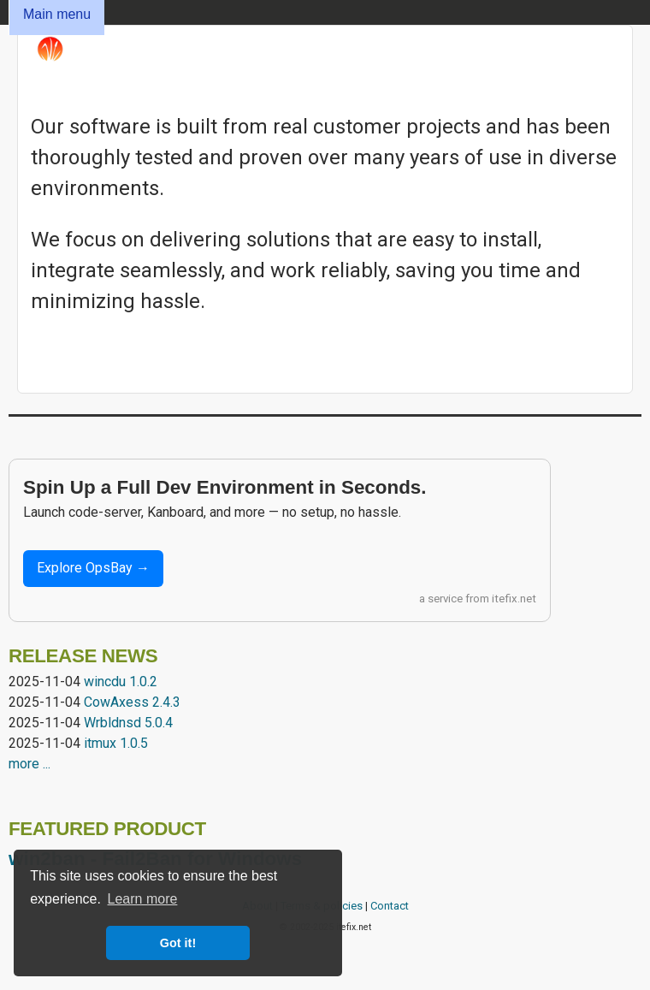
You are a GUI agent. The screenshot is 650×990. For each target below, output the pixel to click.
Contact (389, 905)
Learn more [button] (143, 899)
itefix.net (514, 598)
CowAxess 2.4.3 (132, 702)
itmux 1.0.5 (116, 743)
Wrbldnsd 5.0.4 (128, 722)
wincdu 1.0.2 (120, 681)
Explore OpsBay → (93, 568)
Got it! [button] (178, 943)
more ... (29, 764)
